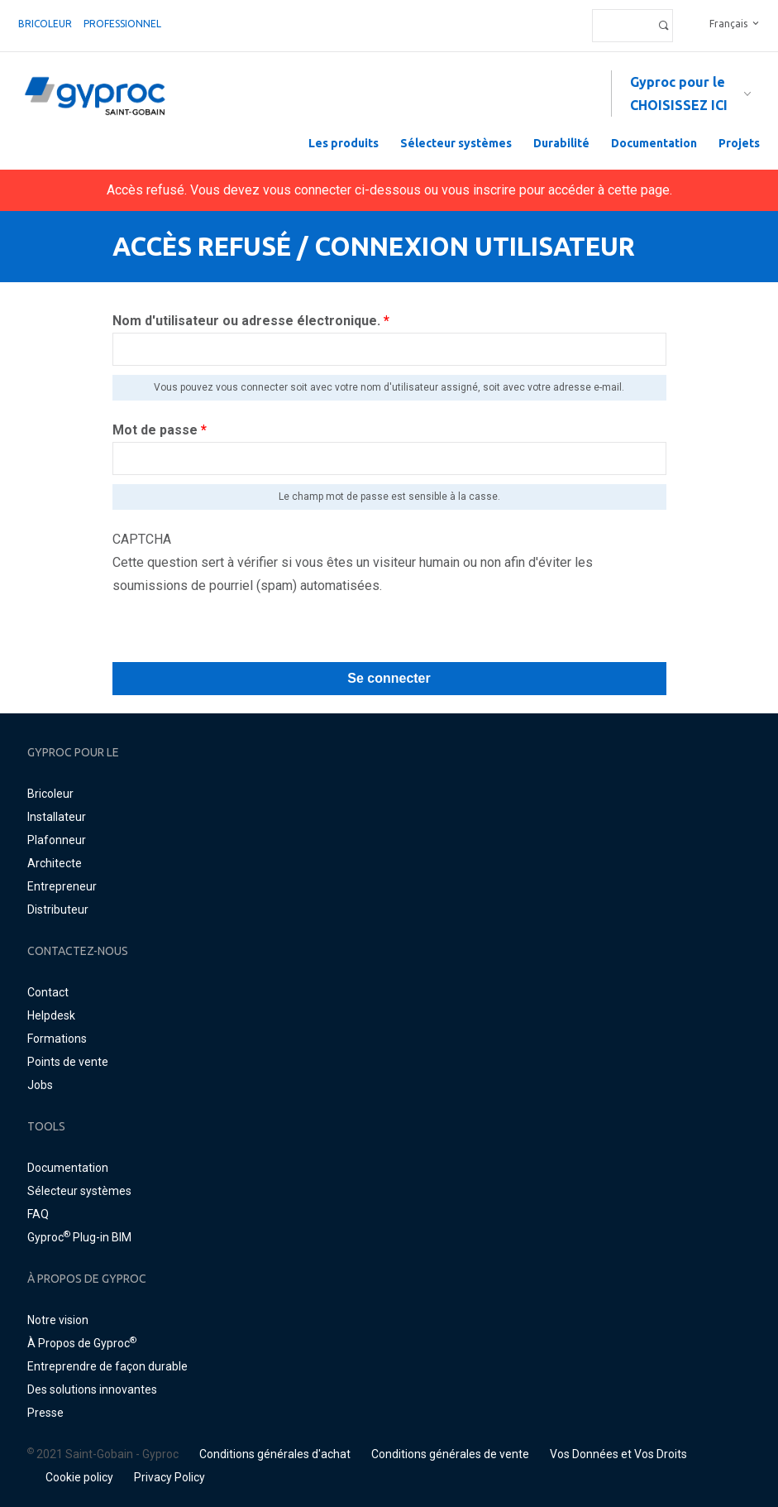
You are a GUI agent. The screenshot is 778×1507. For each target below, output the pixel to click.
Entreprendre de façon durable (107, 1366)
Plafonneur (56, 840)
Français (728, 23)
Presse (45, 1412)
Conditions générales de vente (450, 1454)
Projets (739, 143)
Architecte (54, 863)
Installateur (56, 816)
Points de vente (67, 1061)
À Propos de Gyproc (81, 1343)
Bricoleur (45, 23)
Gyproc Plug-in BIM (79, 1237)
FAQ (38, 1214)
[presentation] (238, 630)
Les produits (343, 143)
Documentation (654, 143)
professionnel (122, 23)
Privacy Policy (169, 1477)
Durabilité (561, 143)
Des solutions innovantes (92, 1389)
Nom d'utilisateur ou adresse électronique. (250, 321)
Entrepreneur (62, 886)
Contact (48, 992)
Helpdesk (51, 1015)
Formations (57, 1038)
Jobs (40, 1085)
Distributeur (57, 909)
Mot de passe (159, 430)
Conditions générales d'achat (275, 1454)
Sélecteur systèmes (456, 143)
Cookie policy (79, 1477)
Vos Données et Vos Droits (618, 1454)
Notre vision (57, 1320)
